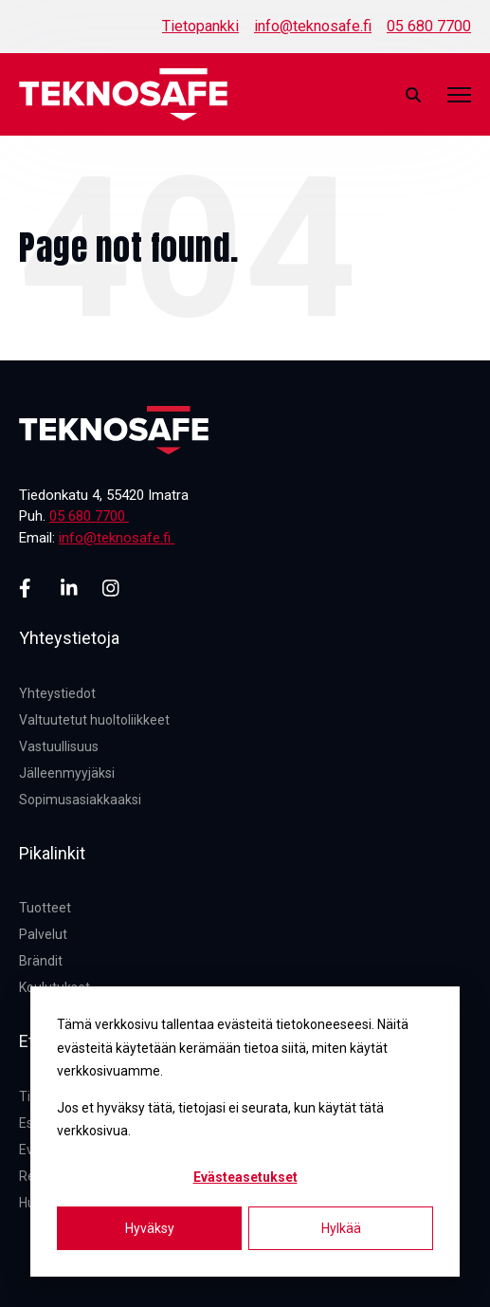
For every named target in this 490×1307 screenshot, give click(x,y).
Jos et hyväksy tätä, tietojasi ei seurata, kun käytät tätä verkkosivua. (220, 1119)
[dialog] (245, 1131)
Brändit (41, 960)
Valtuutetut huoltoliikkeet (94, 719)
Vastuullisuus (59, 746)
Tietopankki (200, 26)
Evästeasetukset (245, 1177)
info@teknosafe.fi (313, 26)
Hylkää (341, 1228)
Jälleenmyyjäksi (67, 773)
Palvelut (43, 934)
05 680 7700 (429, 26)
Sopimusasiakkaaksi (80, 799)
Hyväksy (149, 1228)
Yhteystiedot (57, 693)
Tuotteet (45, 907)
